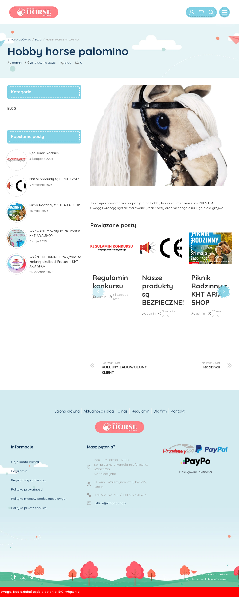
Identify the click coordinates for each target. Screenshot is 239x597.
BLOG (38, 39)
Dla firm (160, 411)
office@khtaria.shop (110, 503)
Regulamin (140, 411)
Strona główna (67, 411)
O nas (123, 411)
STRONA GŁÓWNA (19, 39)
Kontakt (178, 411)
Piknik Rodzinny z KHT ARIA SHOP (209, 290)
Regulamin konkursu (110, 281)
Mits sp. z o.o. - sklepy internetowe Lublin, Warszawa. (195, 579)
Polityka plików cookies (29, 508)
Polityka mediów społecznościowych (39, 499)
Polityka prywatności (27, 489)
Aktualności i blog (99, 411)
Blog (67, 62)
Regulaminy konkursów (28, 480)
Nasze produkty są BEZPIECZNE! (161, 290)
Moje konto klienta (25, 462)
